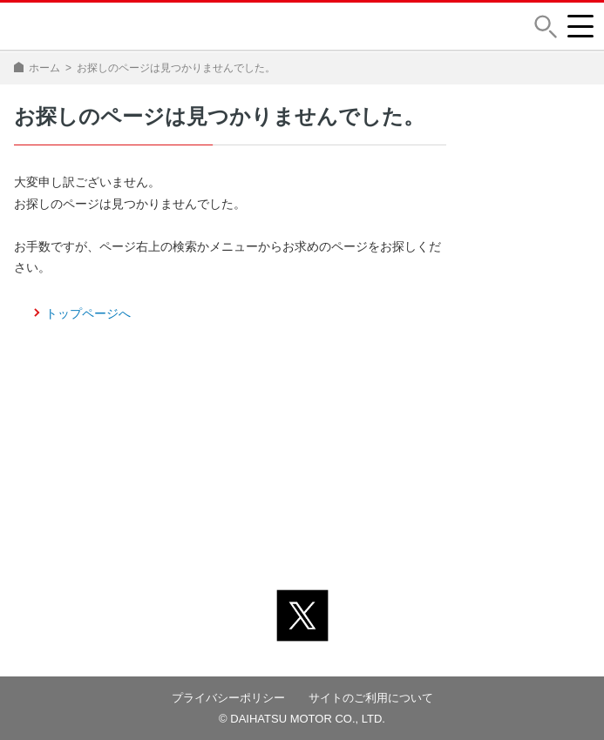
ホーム (44, 68)
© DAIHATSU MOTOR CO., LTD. (302, 718)
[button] (545, 26)
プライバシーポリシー (228, 697)
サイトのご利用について (371, 697)
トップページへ (88, 313)
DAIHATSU (67, 26)
